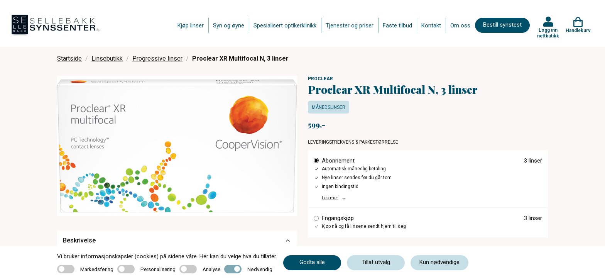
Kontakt (431, 25)
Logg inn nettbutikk (548, 32)
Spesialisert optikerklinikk (284, 25)
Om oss (460, 25)
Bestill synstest (502, 24)
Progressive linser (157, 58)
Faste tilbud (397, 25)
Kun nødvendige (439, 262)
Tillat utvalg (376, 262)
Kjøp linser (190, 25)
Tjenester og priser (349, 25)
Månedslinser (328, 107)
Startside (69, 58)
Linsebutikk (107, 58)
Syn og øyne (228, 25)
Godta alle (312, 262)
